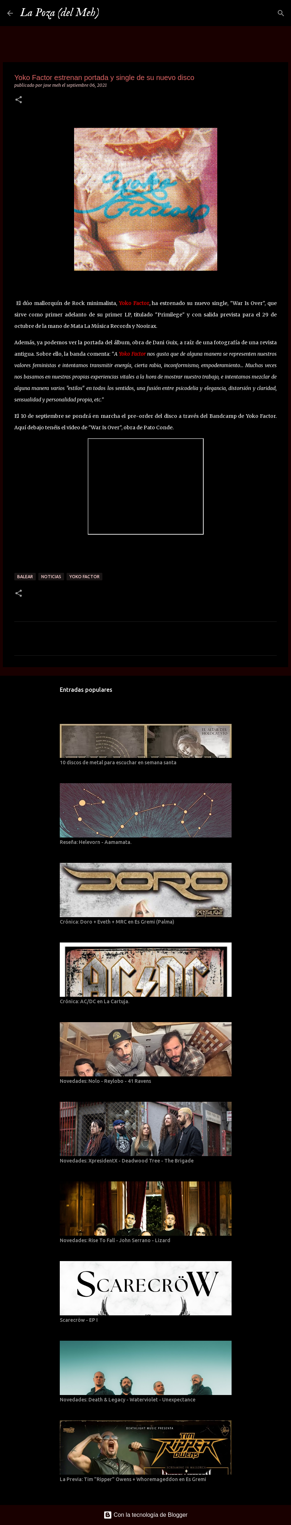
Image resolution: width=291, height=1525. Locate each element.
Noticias (51, 576)
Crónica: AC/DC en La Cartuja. (94, 1001)
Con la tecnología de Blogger (145, 1515)
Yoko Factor (84, 576)
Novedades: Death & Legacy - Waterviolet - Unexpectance (127, 1399)
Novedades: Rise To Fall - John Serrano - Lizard (115, 1240)
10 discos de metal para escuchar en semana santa (118, 762)
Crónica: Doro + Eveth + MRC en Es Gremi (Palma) (117, 922)
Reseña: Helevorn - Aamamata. (95, 842)
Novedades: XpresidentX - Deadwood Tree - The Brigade (127, 1161)
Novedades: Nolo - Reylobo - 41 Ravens (105, 1081)
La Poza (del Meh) (59, 13)
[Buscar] (109, 13)
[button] (18, 100)
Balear (25, 576)
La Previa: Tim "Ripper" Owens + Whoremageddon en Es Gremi (133, 1479)
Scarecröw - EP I (79, 1320)
